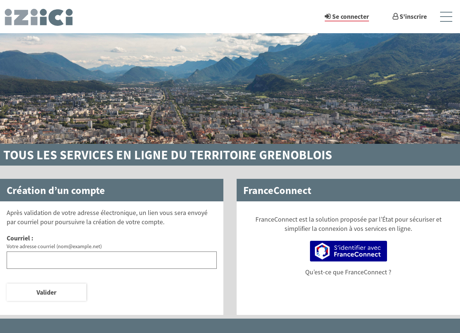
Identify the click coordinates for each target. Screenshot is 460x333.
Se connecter (350, 16)
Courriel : (20, 238)
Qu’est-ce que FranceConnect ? (348, 272)
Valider (46, 292)
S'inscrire (413, 16)
